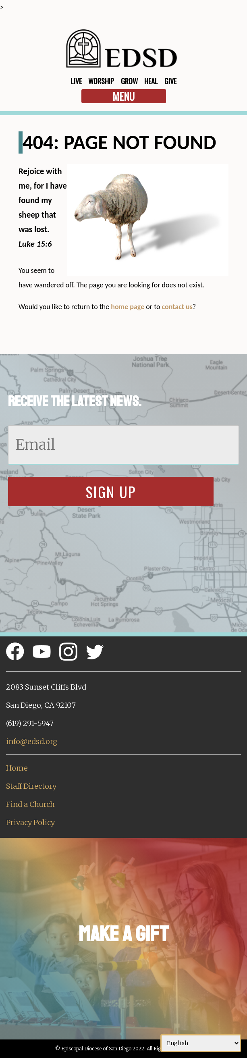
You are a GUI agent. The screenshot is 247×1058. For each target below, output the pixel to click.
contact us (177, 306)
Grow (129, 81)
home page (127, 306)
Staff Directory (31, 786)
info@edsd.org (31, 741)
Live (76, 81)
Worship (101, 81)
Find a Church (30, 804)
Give (170, 81)
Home (17, 768)
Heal (151, 81)
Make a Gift (123, 934)
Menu (123, 96)
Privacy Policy (30, 822)
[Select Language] (200, 1043)
